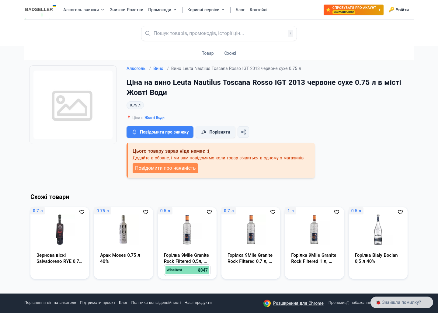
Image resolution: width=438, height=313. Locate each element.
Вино (161, 68)
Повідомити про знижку (160, 132)
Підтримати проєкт (97, 302)
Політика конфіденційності (156, 302)
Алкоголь (139, 68)
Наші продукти (198, 302)
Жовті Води (154, 118)
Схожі (230, 53)
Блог (123, 302)
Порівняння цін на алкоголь (50, 302)
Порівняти (215, 132)
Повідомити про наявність (165, 168)
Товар (208, 53)
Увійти (398, 9)
